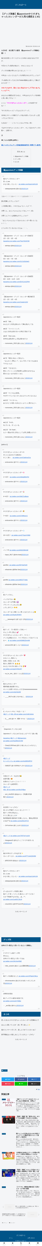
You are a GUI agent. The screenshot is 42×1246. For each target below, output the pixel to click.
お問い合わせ (31, 1238)
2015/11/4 (24, 189)
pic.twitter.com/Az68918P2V (23, 761)
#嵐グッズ (6, 714)
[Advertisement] (21, 31)
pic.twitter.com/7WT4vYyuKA (20, 836)
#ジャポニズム (8, 761)
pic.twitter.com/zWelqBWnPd (19, 477)
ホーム (11, 1238)
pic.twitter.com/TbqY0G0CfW (19, 241)
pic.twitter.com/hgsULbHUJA (28, 184)
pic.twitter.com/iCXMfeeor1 (19, 516)
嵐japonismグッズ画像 (21, 156)
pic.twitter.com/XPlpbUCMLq (28, 976)
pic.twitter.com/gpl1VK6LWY (12, 669)
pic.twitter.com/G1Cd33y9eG (19, 261)
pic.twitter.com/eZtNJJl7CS (20, 821)
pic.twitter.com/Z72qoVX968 (21, 535)
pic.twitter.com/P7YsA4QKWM (26, 856)
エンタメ (4, 1070)
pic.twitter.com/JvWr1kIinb (25, 714)
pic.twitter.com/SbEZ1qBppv (19, 496)
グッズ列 (18, 159)
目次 (18, 151)
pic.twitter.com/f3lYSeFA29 (18, 565)
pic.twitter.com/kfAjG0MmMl (19, 550)
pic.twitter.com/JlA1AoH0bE (12, 961)
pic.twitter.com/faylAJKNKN (12, 615)
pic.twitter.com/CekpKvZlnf (19, 302)
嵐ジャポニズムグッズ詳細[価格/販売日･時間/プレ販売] (21, 145)
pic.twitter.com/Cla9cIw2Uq (22, 458)
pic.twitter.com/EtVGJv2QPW (20, 282)
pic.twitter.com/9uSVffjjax (17, 790)
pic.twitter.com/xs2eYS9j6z (12, 1001)
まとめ (17, 162)
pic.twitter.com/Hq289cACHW (13, 741)
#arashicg (6, 241)
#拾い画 (13, 714)
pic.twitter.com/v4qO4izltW (12, 692)
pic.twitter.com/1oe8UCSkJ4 (12, 899)
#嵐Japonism (21, 738)
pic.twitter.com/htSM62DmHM (20, 641)
